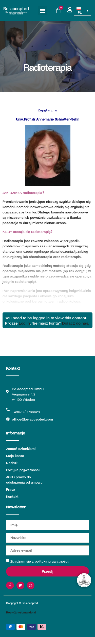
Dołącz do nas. (75, 323)
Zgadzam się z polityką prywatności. (39, 561)
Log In (24, 323)
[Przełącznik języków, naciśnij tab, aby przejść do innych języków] (82, 10)
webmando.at (26, 612)
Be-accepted (16, 8)
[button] (42, 10)
